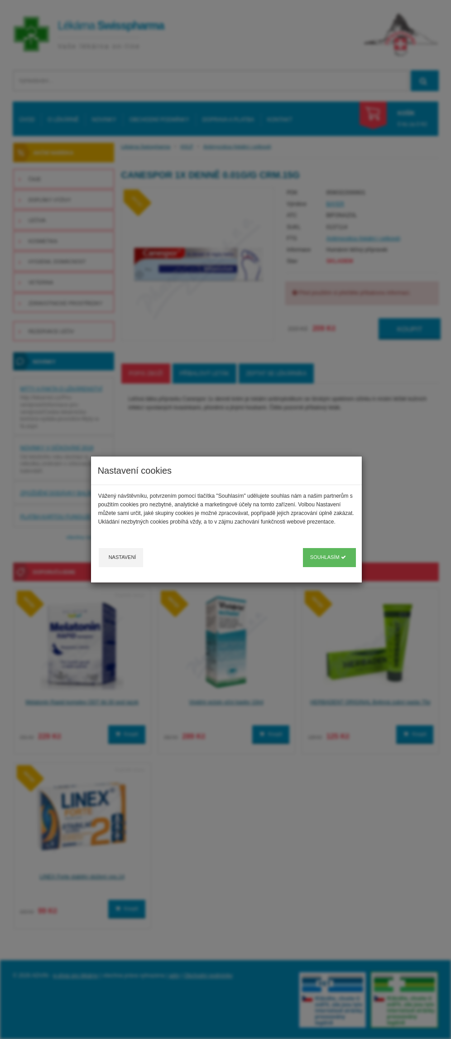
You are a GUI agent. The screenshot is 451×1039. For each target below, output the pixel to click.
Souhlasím (328, 557)
